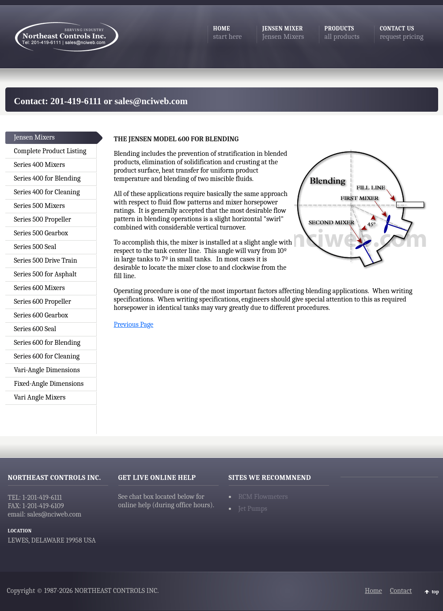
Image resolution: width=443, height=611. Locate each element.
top (435, 592)
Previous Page (134, 324)
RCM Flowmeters (263, 497)
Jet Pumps (253, 509)
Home (373, 591)
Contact (401, 591)
